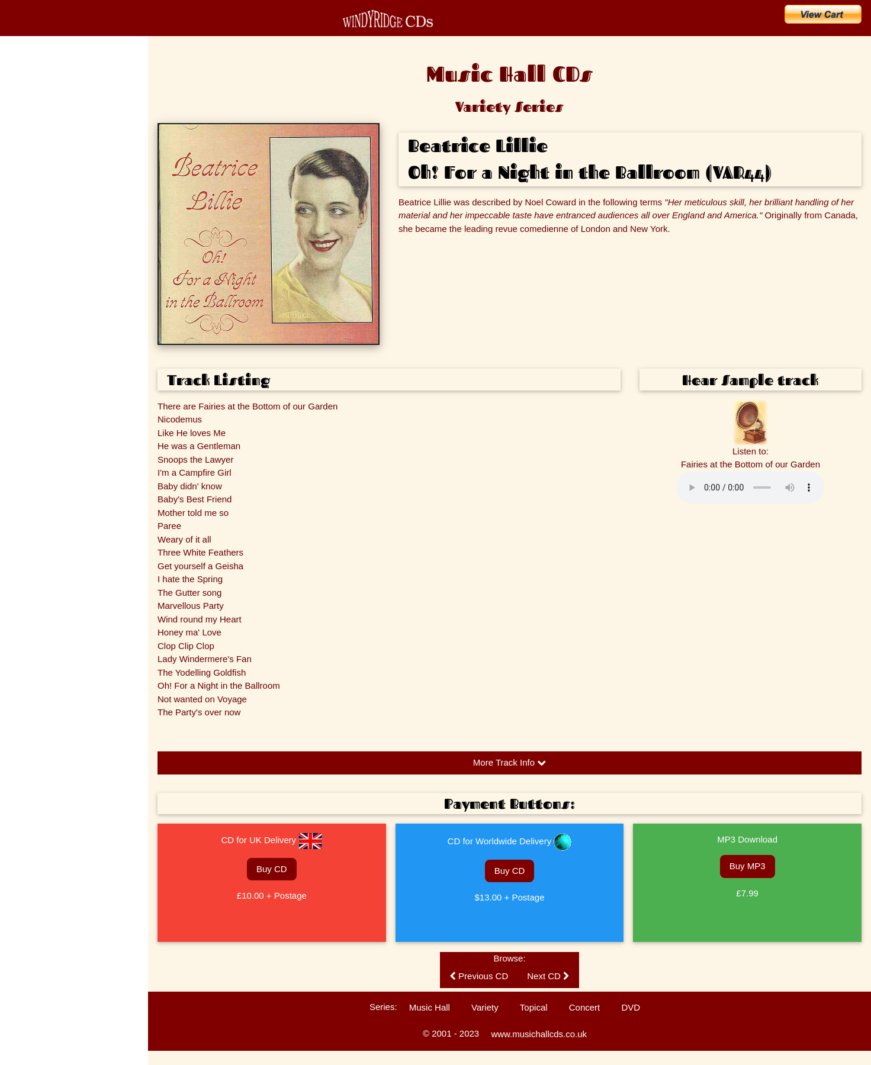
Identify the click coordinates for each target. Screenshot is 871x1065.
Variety (485, 1007)
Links (17, 417)
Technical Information (42, 376)
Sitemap (22, 438)
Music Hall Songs (37, 251)
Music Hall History (37, 272)
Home (23, 77)
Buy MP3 (747, 866)
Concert (584, 1007)
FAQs (18, 293)
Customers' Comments (45, 355)
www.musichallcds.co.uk (539, 1034)
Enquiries (24, 313)
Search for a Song (52, 181)
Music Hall (429, 1007)
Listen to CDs (30, 334)
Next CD (548, 976)
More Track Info (509, 762)
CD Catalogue (42, 103)
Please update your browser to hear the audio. (750, 488)
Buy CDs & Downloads (63, 155)
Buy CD (271, 869)
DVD (630, 1007)
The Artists (26, 231)
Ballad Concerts (34, 396)
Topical (534, 1007)
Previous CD (478, 976)
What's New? (40, 129)
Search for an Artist (54, 207)
